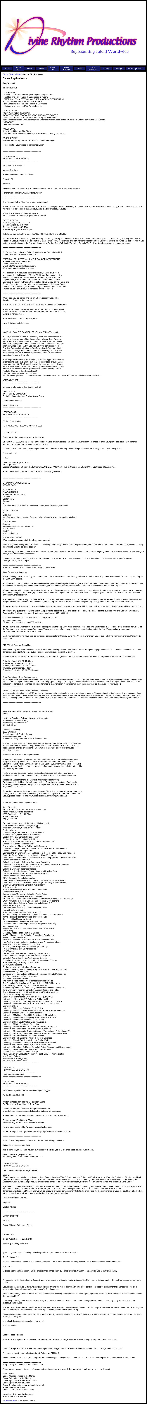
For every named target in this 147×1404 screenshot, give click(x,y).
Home (7, 68)
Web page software (9, 1400)
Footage (119, 68)
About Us (18, 68)
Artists (29, 68)
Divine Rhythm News (12, 74)
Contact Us (53, 68)
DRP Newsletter (92, 68)
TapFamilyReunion (135, 68)
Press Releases (66, 68)
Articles (79, 68)
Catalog (106, 68)
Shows (41, 68)
